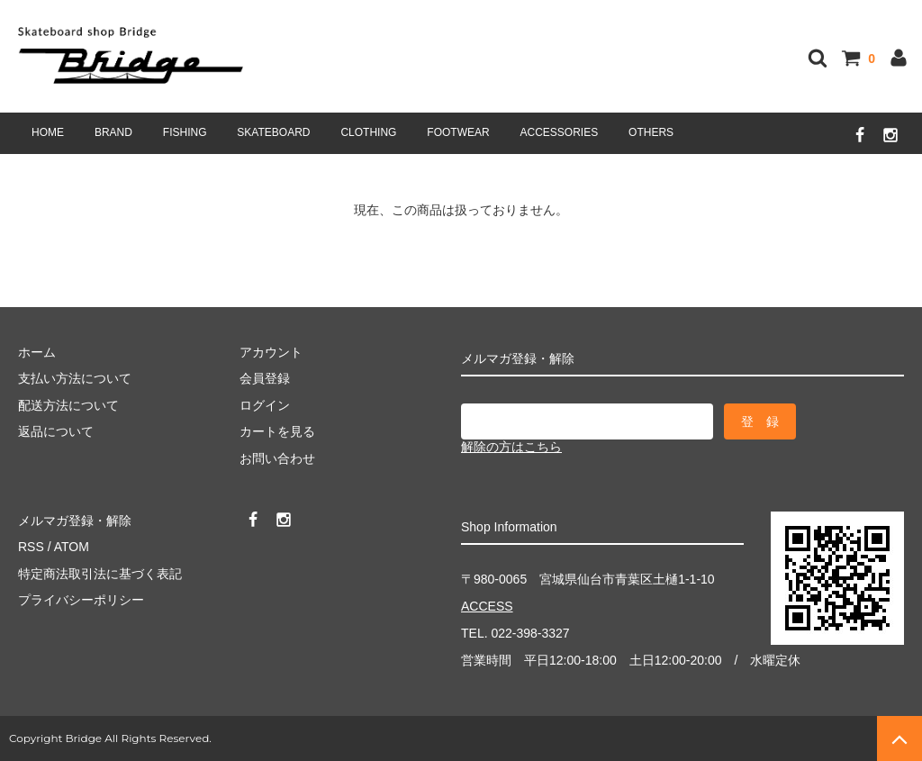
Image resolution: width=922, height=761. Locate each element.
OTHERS (650, 132)
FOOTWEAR (458, 132)
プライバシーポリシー (81, 600)
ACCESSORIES (559, 132)
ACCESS (487, 606)
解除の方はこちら (511, 446)
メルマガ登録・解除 (74, 520)
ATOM (71, 546)
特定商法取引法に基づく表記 (100, 573)
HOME (48, 132)
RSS (31, 546)
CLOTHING (368, 132)
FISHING (185, 132)
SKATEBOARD (273, 132)
